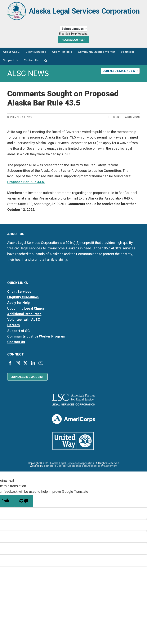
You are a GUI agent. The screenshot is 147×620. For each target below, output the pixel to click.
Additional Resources (24, 317)
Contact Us (16, 345)
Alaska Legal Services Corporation (84, 15)
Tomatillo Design (55, 468)
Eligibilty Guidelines (23, 300)
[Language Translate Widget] (73, 32)
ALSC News (132, 120)
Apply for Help (18, 306)
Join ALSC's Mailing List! (120, 73)
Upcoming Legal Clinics (26, 311)
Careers (13, 328)
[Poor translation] (23, 504)
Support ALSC (18, 334)
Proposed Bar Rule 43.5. (26, 185)
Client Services (19, 295)
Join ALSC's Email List (27, 380)
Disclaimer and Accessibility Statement (92, 468)
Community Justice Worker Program (36, 340)
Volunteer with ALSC (23, 323)
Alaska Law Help (73, 42)
